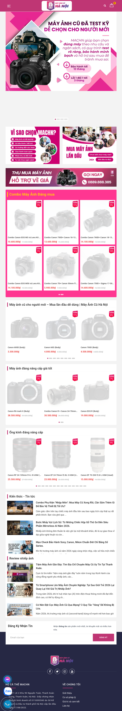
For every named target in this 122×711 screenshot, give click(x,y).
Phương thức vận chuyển (18, 685)
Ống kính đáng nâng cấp (26, 374)
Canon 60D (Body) (52, 289)
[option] (61, 51)
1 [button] (55, 119)
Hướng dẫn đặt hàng (16, 676)
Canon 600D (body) (16, 289)
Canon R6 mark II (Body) (19, 353)
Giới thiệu (67, 624)
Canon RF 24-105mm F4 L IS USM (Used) (26, 416)
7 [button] (69, 299)
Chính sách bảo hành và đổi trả (21, 680)
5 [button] (62, 299)
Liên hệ (66, 637)
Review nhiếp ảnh (21, 500)
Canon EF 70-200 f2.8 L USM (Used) (97, 416)
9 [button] (65, 427)
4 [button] (65, 119)
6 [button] (65, 299)
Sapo (86, 708)
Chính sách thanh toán (16, 689)
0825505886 (15, 644)
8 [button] (73, 299)
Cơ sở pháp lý (69, 628)
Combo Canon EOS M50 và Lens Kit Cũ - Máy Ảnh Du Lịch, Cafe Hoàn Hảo (41, 225)
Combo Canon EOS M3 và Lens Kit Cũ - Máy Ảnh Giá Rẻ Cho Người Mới (40, 179)
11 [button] (73, 427)
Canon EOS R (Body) (90, 353)
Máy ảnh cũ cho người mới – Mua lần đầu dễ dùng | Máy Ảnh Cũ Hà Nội (58, 246)
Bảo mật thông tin (14, 693)
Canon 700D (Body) (89, 289)
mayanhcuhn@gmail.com (21, 648)
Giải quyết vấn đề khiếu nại (19, 697)
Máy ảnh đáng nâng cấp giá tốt (30, 310)
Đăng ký (103, 579)
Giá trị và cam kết (71, 633)
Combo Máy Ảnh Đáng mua (28, 136)
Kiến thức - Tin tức (22, 438)
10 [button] (69, 427)
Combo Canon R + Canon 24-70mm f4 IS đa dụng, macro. (70, 353)
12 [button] (77, 427)
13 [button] (80, 427)
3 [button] (62, 119)
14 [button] (84, 427)
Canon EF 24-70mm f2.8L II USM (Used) (62, 416)
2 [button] (58, 119)
